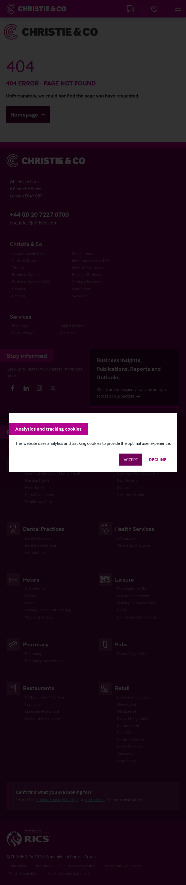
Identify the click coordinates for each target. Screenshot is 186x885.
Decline (157, 459)
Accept (131, 459)
